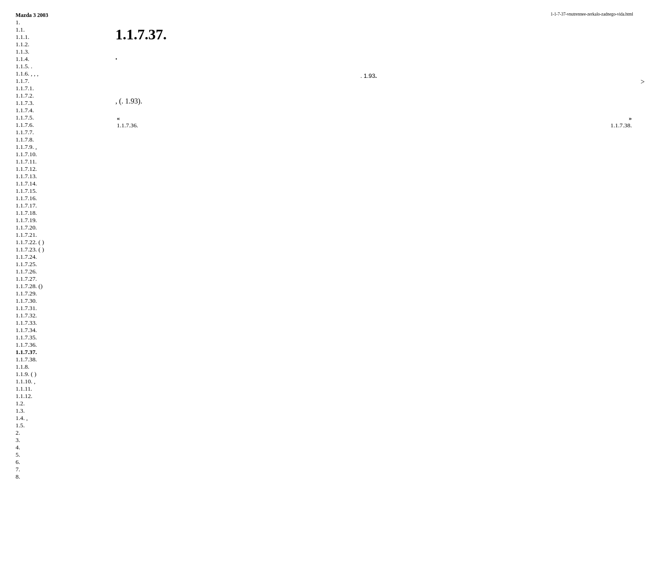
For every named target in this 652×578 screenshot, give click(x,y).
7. (18, 469)
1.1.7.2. (25, 95)
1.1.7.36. (26, 344)
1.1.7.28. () (29, 286)
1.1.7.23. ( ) (30, 249)
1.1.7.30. (26, 300)
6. (18, 461)
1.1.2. (22, 44)
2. (18, 432)
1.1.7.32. (26, 315)
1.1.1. (22, 36)
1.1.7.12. (26, 168)
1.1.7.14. (26, 183)
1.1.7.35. (26, 337)
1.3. (20, 410)
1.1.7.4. (25, 110)
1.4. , (22, 417)
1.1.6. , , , (27, 73)
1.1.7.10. (26, 154)
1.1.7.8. (25, 139)
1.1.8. (22, 366)
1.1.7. (22, 80)
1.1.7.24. (26, 256)
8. (18, 476)
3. (18, 439)
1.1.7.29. (26, 293)
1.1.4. (22, 58)
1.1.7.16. (26, 198)
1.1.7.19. (26, 220)
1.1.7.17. (26, 205)
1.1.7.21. (26, 234)
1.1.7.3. (25, 102)
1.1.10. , (25, 381)
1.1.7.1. (25, 88)
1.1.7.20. (26, 227)
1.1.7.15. (26, 190)
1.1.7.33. (26, 322)
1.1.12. (24, 396)
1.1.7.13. (26, 176)
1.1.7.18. (26, 212)
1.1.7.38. (26, 359)
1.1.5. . (24, 66)
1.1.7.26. (26, 271)
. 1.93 (367, 75)
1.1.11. (24, 388)
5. (18, 454)
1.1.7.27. (26, 278)
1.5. (20, 425)
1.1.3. (22, 51)
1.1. (20, 29)
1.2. (20, 403)
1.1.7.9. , (26, 146)
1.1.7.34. (26, 330)
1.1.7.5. (25, 117)
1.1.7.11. (26, 161)
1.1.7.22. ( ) (30, 242)
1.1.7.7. (25, 132)
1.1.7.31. (26, 308)
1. (18, 22)
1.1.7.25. (26, 264)
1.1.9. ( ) (26, 374)
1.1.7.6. (25, 124)
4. (18, 447)
